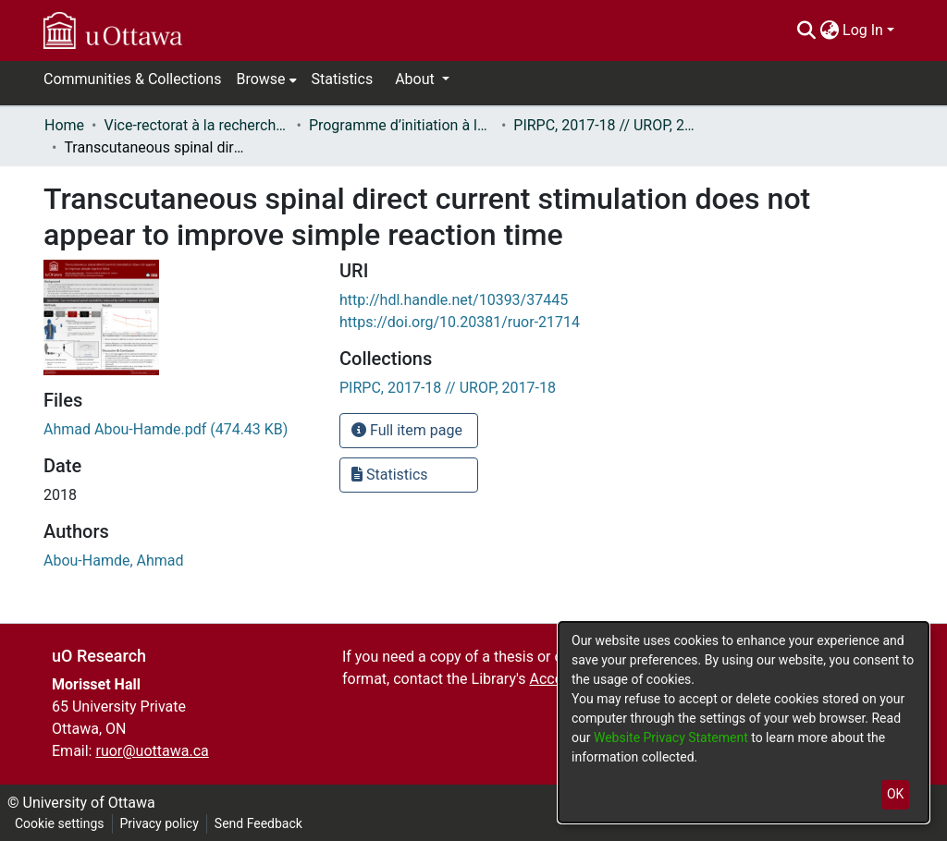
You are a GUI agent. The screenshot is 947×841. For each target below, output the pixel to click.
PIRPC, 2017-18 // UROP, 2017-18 (605, 125)
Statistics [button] (389, 474)
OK (895, 793)
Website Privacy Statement (672, 737)
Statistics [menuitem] (343, 79)
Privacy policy (159, 823)
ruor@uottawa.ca (151, 751)
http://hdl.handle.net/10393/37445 (453, 300)
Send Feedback (258, 823)
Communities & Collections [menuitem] (132, 79)
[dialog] (744, 722)
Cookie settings (60, 823)
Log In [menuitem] (862, 30)
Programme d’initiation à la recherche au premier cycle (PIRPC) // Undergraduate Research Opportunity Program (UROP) (401, 125)
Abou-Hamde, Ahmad (113, 560)
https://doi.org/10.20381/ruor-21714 (459, 322)
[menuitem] (829, 30)
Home (64, 125)
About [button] (416, 79)
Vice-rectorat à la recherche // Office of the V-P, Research (196, 125)
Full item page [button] (406, 430)
